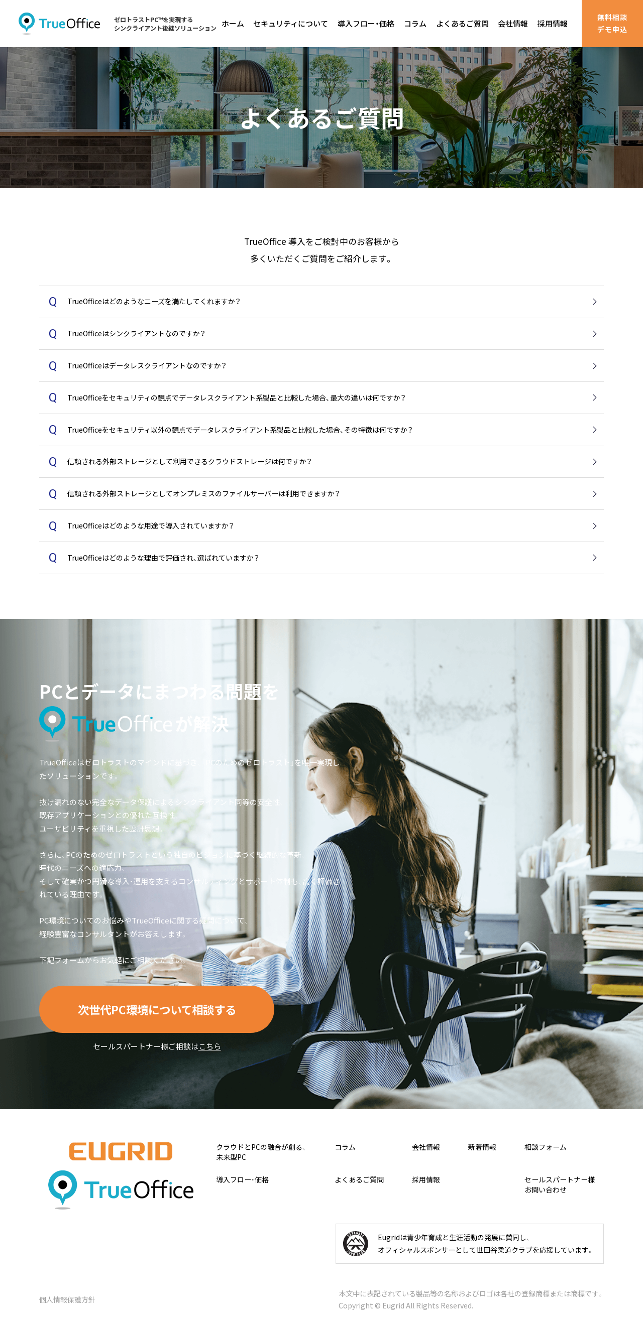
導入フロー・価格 (366, 23)
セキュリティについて (290, 23)
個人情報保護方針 (67, 1299)
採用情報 (553, 23)
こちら (209, 1046)
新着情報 (482, 1147)
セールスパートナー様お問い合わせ (559, 1185)
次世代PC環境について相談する (157, 1009)
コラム (415, 23)
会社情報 (513, 23)
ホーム (233, 23)
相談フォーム (545, 1147)
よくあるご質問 (462, 23)
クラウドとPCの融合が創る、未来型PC (261, 1152)
